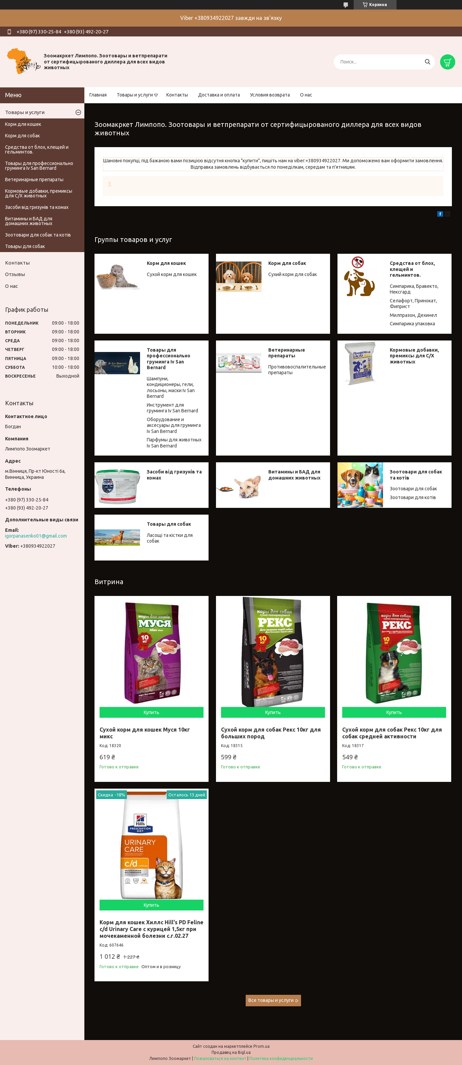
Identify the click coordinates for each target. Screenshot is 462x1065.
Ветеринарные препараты (286, 353)
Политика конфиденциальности (281, 1058)
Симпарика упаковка (412, 323)
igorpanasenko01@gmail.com (36, 536)
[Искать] (427, 62)
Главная (98, 95)
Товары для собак (169, 524)
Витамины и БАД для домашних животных (294, 475)
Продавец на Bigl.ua (231, 1052)
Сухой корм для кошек (172, 274)
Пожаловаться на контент (220, 1058)
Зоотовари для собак (413, 488)
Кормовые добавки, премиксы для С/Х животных (414, 355)
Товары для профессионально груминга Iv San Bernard (168, 359)
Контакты (177, 95)
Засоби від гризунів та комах (37, 207)
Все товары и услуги (271, 1000)
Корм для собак (287, 263)
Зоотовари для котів (413, 497)
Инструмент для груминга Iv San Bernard (172, 408)
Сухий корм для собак (292, 274)
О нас (306, 95)
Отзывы (15, 274)
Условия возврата (270, 95)
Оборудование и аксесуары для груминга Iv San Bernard (174, 425)
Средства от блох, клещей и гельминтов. (412, 269)
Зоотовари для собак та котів (38, 235)
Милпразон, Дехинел (413, 315)
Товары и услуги (135, 95)
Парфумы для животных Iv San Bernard (174, 442)
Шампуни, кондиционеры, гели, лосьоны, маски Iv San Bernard (171, 387)
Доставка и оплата (219, 95)
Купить (151, 712)
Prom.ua (261, 1046)
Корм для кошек (166, 263)
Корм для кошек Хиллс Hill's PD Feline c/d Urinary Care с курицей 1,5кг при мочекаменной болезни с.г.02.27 (151, 929)
